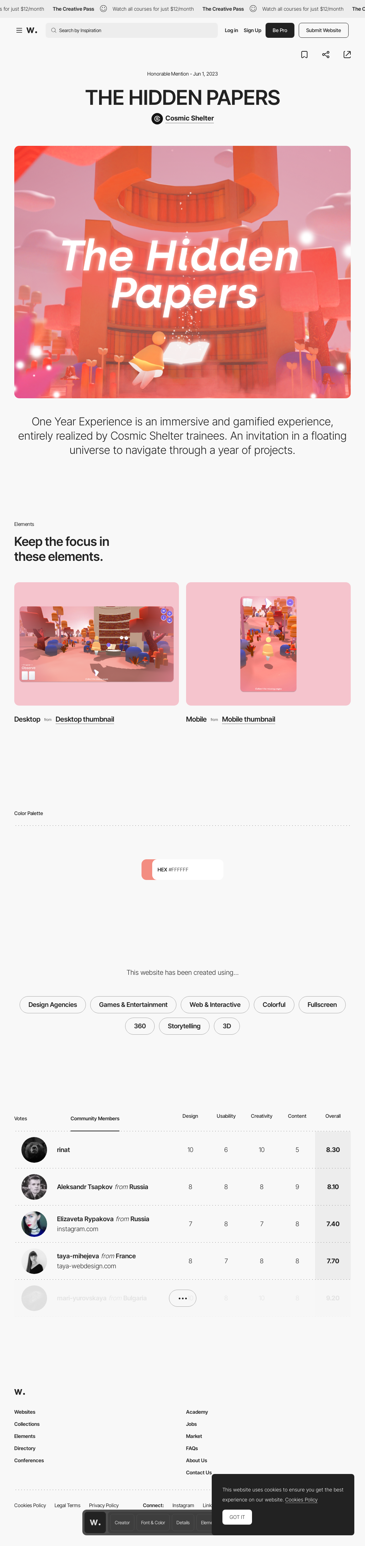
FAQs (192, 1448)
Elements (210, 1522)
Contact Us (199, 1472)
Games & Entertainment (133, 1004)
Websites (24, 1412)
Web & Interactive (215, 1004)
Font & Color (153, 1522)
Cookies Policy (30, 1505)
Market (194, 1436)
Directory (25, 1448)
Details (183, 1522)
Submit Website (323, 30)
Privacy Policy (104, 1505)
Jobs (191, 1424)
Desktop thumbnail (85, 719)
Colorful (274, 1004)
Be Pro (280, 30)
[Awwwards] (31, 30)
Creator (122, 1522)
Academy (197, 1412)
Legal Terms (68, 1505)
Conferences (29, 1460)
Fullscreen (322, 1004)
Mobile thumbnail (248, 719)
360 (140, 1026)
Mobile (196, 719)
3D (227, 1026)
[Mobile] (268, 644)
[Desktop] (96, 644)
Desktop (27, 719)
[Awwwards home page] (95, 1522)
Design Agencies (53, 1004)
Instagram (183, 1505)
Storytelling (184, 1026)
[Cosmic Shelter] (182, 118)
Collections (27, 1424)
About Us (196, 1460)
